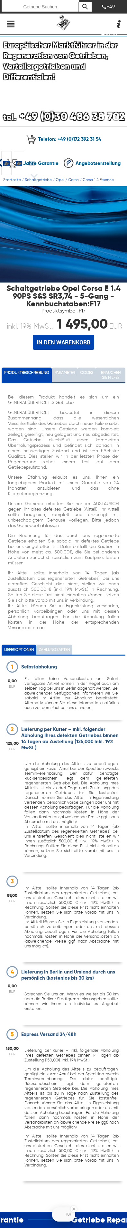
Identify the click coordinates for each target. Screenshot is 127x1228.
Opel (60, 179)
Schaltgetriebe (38, 179)
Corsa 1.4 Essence (98, 179)
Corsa (73, 179)
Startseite (12, 179)
